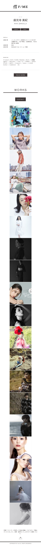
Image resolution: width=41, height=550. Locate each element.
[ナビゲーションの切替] (38, 9)
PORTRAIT (20, 99)
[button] (20, 75)
